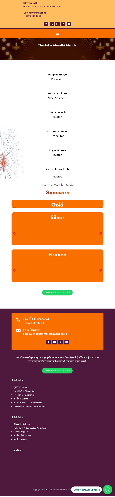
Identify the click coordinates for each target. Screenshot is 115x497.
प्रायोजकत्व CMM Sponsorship (27, 402)
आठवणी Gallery (20, 431)
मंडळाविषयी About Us (23, 391)
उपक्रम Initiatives (21, 424)
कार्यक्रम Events (20, 398)
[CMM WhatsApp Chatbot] (107, 489)
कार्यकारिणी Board (22, 435)
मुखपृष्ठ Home (20, 387)
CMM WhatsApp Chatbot (57, 292)
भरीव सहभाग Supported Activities (29, 428)
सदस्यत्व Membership (23, 394)
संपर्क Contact (20, 439)
